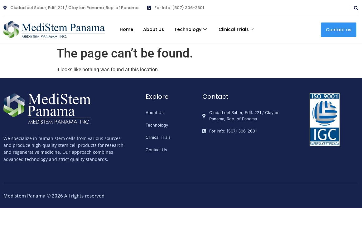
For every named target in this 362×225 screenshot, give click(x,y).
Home (123, 29)
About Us (152, 29)
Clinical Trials (240, 29)
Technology (192, 29)
